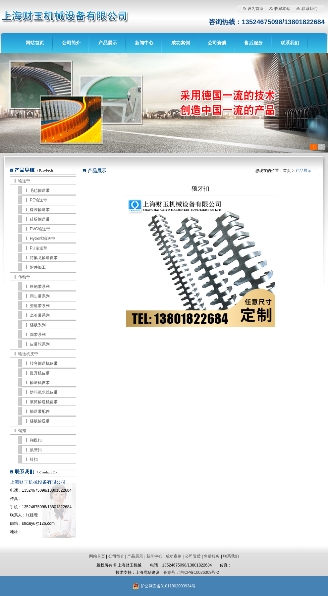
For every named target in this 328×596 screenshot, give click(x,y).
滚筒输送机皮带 (44, 402)
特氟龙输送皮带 (44, 257)
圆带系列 (38, 334)
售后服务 (253, 42)
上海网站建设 (147, 572)
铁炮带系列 (40, 286)
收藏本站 (282, 8)
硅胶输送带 (40, 219)
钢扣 (22, 430)
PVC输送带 (40, 229)
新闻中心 (144, 42)
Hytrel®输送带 (42, 238)
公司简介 (71, 42)
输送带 (24, 181)
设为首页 (255, 8)
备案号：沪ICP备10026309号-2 (191, 572)
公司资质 (217, 42)
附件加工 (38, 267)
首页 (287, 170)
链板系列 (38, 325)
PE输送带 (38, 200)
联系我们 (309, 8)
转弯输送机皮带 (44, 363)
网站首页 (35, 42)
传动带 (24, 277)
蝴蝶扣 (36, 440)
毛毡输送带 (40, 190)
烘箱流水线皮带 (44, 392)
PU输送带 (38, 248)
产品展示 (107, 42)
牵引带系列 (40, 315)
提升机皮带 (40, 373)
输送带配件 (40, 411)
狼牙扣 (36, 450)
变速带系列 (40, 305)
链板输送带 (40, 421)
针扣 (34, 459)
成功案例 (180, 42)
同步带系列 (40, 296)
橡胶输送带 (40, 209)
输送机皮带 (28, 354)
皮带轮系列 (40, 344)
